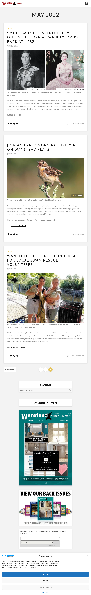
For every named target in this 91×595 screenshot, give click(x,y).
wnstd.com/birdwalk (18, 228)
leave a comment (77, 125)
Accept (45, 574)
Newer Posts (10, 373)
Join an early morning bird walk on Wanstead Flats (44, 149)
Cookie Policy (44, 592)
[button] (87, 556)
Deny (45, 581)
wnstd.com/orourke (18, 351)
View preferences (45, 587)
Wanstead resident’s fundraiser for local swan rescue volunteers (44, 263)
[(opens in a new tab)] (45, 451)
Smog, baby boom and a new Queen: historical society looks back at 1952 (45, 38)
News (9, 29)
